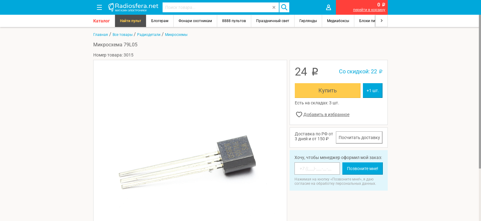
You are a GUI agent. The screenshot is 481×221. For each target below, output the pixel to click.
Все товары (123, 35)
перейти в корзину (369, 10)
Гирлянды (308, 21)
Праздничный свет (272, 21)
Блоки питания (372, 21)
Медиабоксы (338, 21)
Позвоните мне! (362, 168)
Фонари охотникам (195, 21)
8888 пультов (234, 21)
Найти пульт (130, 21)
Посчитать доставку (359, 137)
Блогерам (159, 21)
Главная (100, 35)
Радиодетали (148, 35)
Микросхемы (176, 35)
